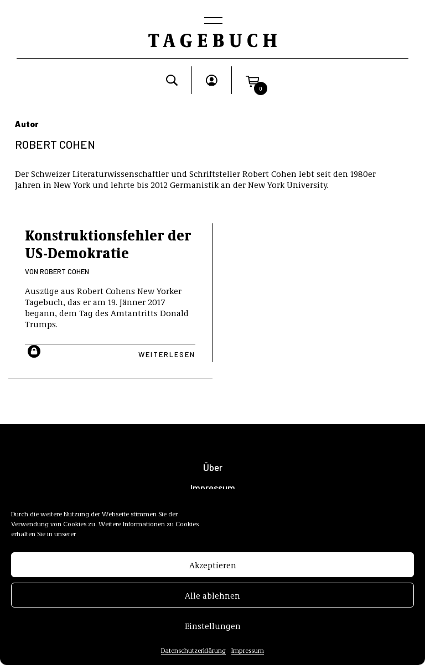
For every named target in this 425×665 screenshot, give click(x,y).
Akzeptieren (212, 567)
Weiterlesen (166, 354)
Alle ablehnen (212, 597)
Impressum (247, 652)
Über (212, 467)
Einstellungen (213, 627)
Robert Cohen (64, 271)
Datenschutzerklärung (193, 652)
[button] (252, 80)
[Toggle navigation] (212, 21)
